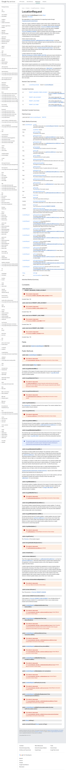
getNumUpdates (36, 182)
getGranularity (36, 147)
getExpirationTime (37, 135)
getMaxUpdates (36, 166)
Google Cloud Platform (24, 764)
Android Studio (53, 747)
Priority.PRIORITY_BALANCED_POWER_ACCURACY (38, 295)
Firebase (21, 762)
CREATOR (44, 117)
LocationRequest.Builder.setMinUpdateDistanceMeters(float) (49, 263)
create (34, 124)
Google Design (38, 750)
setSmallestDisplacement (38, 260)
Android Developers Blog (24, 747)
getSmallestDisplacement (38, 191)
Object (44, 15)
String (23, 273)
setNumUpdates (36, 247)
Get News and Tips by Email (25, 750)
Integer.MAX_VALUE (48, 487)
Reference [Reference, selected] (37, 1)
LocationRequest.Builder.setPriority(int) (44, 256)
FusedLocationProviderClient (30, 21)
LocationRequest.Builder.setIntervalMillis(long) (46, 237)
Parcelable (30, 16)
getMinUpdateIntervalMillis (38, 179)
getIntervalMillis (36, 155)
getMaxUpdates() (50, 184)
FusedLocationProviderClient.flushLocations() (34, 470)
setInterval (35, 235)
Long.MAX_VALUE (55, 372)
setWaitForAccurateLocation (39, 266)
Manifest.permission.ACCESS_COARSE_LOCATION (34, 55)
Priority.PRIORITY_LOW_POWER (55, 102)
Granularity (38, 148)
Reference (43, 8)
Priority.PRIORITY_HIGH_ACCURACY (50, 26)
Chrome (21, 760)
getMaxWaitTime (36, 170)
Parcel (40, 275)
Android (21, 758)
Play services (8, 1)
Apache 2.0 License (39, 731)
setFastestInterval (37, 228)
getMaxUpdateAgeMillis (38, 159)
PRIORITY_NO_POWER (34, 104)
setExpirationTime (37, 221)
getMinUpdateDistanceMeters (39, 175)
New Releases (30, 1)
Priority (37, 189)
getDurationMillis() (51, 137)
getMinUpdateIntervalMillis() (53, 143)
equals (34, 129)
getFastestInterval (37, 142)
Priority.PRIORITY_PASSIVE (29, 31)
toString (34, 273)
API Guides (21, 1)
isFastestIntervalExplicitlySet (39, 201)
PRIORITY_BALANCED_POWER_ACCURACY (38, 92)
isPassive (35, 204)
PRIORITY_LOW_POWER (34, 100)
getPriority (35, 187)
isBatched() (49, 68)
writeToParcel (36, 275)
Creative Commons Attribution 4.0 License (55, 730)
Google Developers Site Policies (56, 731)
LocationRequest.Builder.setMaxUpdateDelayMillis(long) (47, 244)
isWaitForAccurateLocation (38, 208)
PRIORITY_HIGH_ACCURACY (35, 97)
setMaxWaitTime (36, 241)
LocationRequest (49, 84)
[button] (8, 16)
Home (23, 8)
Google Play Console (54, 750)
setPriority (35, 254)
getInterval (35, 150)
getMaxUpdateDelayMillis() (52, 171)
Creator (31, 117)
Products (27, 8)
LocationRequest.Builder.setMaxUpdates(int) (44, 250)
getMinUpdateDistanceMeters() (53, 192)
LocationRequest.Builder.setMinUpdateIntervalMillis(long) (38, 40)
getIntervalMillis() (51, 152)
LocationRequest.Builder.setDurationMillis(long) (46, 217)
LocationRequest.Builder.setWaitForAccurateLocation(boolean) (49, 269)
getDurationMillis (36, 132)
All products (21, 766)
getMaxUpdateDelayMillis (38, 163)
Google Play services (35, 8)
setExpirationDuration (37, 214)
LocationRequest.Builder (34, 84)
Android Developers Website (41, 747)
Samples (44, 1)
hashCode (35, 195)
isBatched (35, 197)
